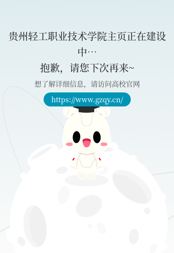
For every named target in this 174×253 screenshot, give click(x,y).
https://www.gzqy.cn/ (87, 99)
